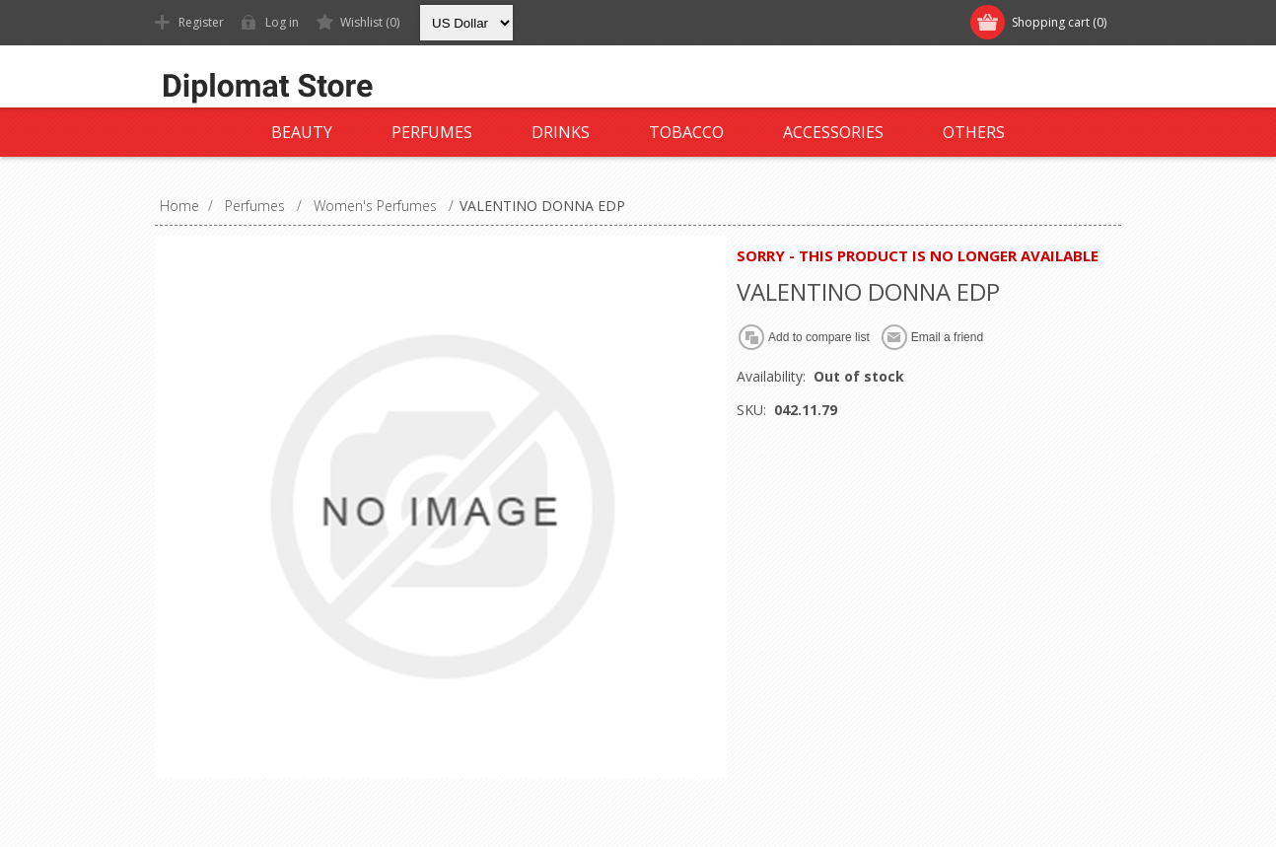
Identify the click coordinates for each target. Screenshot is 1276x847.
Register (201, 22)
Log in (282, 22)
